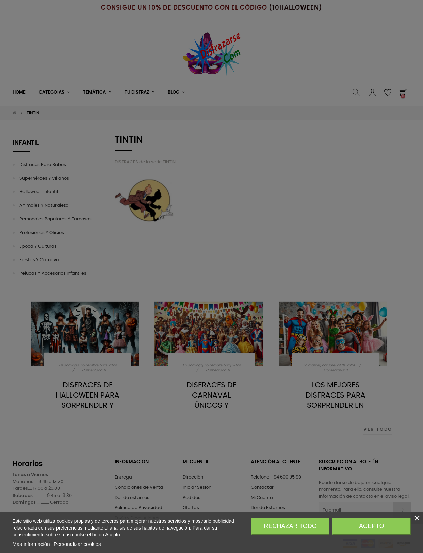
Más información (31, 544)
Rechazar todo (290, 526)
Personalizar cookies (77, 544)
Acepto (371, 526)
